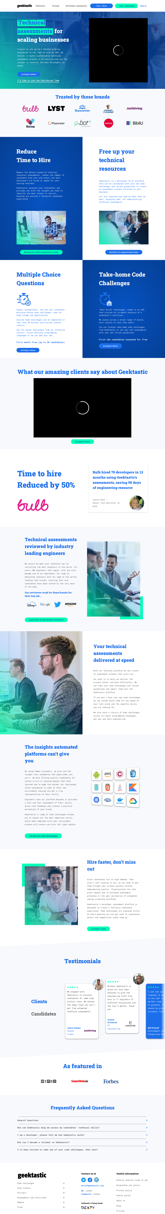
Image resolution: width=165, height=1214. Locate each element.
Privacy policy (124, 1190)
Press (20, 1207)
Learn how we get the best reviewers (46, 620)
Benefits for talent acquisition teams (41, 252)
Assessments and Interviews (31, 1197)
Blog (118, 1205)
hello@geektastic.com (92, 1185)
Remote (20, 1202)
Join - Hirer (101, 6)
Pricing (55, 6)
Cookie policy (123, 1195)
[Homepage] (24, 6)
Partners (21, 1193)
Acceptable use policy (128, 1185)
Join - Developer (127, 6)
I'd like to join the (38, 80)
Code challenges (25, 1183)
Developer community (76, 6)
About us (120, 1200)
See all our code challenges (43, 836)
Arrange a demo (28, 74)
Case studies (23, 1188)
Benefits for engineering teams (123, 252)
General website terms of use (132, 1180)
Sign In (143, 6)
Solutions (40, 6)
